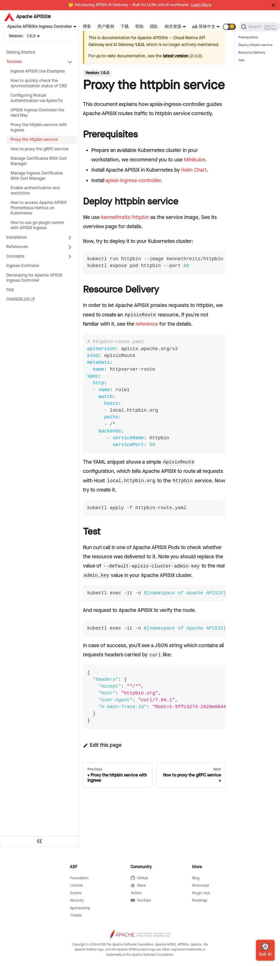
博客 (87, 26)
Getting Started (20, 52)
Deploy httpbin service (255, 45)
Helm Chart (194, 170)
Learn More (201, 5)
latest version (175, 56)
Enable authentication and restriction (35, 191)
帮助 (139, 26)
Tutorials (14, 61)
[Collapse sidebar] (39, 841)
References (17, 246)
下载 (124, 26)
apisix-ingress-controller (133, 180)
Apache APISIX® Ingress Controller (39, 26)
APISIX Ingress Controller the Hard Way (37, 113)
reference (147, 324)
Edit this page (102, 745)
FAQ (10, 290)
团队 (154, 26)
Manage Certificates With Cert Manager (38, 161)
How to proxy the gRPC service (39, 149)
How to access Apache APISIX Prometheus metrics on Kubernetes (38, 208)
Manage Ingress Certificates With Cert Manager (36, 176)
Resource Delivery (251, 53)
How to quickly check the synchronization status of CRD (38, 83)
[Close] (273, 5)
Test (241, 60)
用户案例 (105, 26)
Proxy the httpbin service (34, 139)
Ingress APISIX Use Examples (37, 71)
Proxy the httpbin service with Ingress (38, 127)
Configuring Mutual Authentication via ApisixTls (36, 98)
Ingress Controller (22, 265)
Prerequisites (248, 37)
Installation (16, 237)
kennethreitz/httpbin (125, 217)
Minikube (194, 160)
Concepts (15, 256)
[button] (229, 27)
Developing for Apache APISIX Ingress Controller (34, 278)
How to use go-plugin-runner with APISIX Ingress (37, 225)
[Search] (259, 27)
